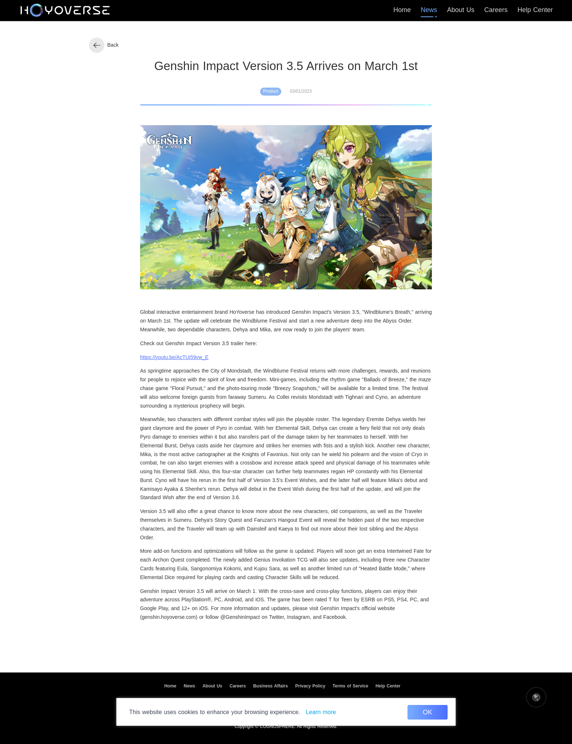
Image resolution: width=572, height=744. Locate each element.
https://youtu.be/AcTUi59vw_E (174, 357)
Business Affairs (270, 686)
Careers (237, 686)
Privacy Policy (310, 686)
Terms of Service (350, 686)
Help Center (387, 686)
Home (170, 686)
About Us (212, 686)
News (189, 686)
